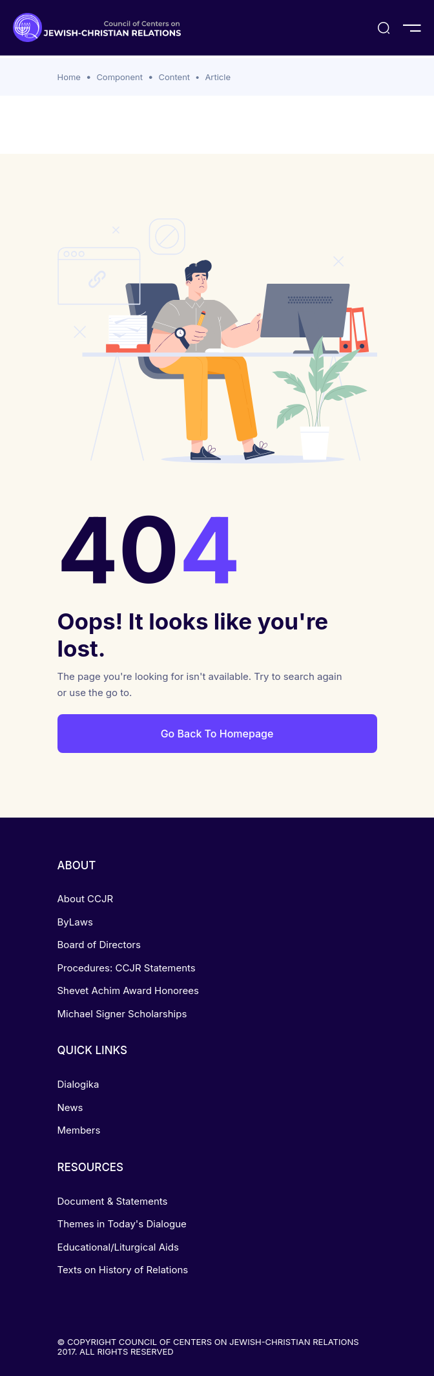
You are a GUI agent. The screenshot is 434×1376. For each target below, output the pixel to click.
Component (119, 77)
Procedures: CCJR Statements (126, 968)
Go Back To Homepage (217, 733)
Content (174, 77)
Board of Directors (99, 944)
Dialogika (78, 1084)
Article (218, 77)
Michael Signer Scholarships (122, 1014)
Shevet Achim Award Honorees (128, 990)
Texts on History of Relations (123, 1270)
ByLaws (75, 922)
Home (69, 77)
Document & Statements (112, 1201)
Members (79, 1130)
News (70, 1107)
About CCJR (85, 899)
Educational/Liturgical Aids (118, 1247)
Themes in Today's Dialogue (122, 1224)
